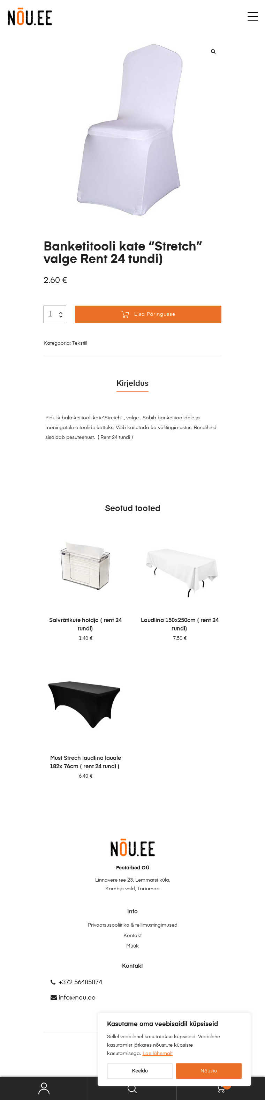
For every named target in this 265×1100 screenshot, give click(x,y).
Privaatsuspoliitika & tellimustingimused (132, 925)
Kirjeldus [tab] (132, 384)
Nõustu (208, 1071)
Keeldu (140, 1071)
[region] (174, 1049)
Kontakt (132, 935)
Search (132, 1088)
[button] (213, 51)
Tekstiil (79, 343)
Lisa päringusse (154, 314)
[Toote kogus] (50, 314)
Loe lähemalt (158, 1053)
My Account (44, 1088)
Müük (132, 946)
